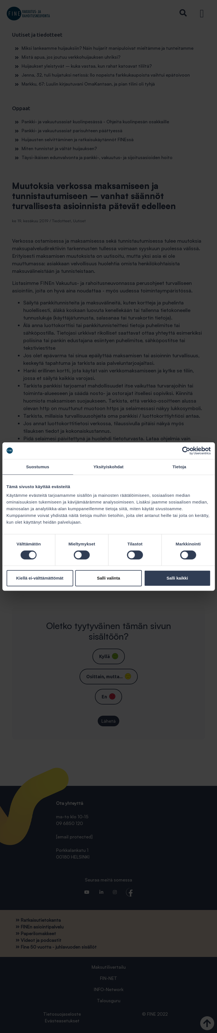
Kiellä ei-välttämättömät (39, 578)
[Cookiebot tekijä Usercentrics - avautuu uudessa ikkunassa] (186, 450)
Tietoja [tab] (179, 466)
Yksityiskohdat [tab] (108, 466)
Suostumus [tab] (37, 466)
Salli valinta (108, 578)
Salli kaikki (177, 578)
